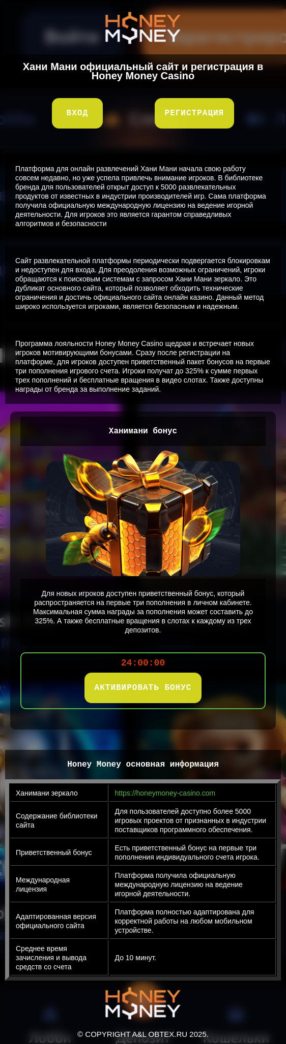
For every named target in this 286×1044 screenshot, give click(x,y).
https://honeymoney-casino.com (165, 793)
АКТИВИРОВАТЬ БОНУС (143, 687)
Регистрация (194, 113)
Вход (77, 113)
